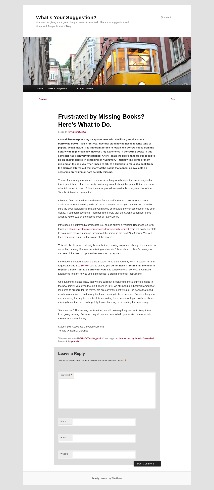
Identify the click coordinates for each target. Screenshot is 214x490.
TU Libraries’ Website (83, 88)
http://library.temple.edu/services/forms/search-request (99, 229)
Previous (41, 99)
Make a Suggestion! (57, 88)
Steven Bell (148, 338)
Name (63, 421)
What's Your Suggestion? (66, 17)
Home (40, 88)
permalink (76, 341)
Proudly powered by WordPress (107, 478)
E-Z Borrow (82, 265)
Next (174, 99)
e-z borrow (121, 338)
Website (64, 454)
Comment (66, 375)
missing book (133, 338)
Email (63, 437)
